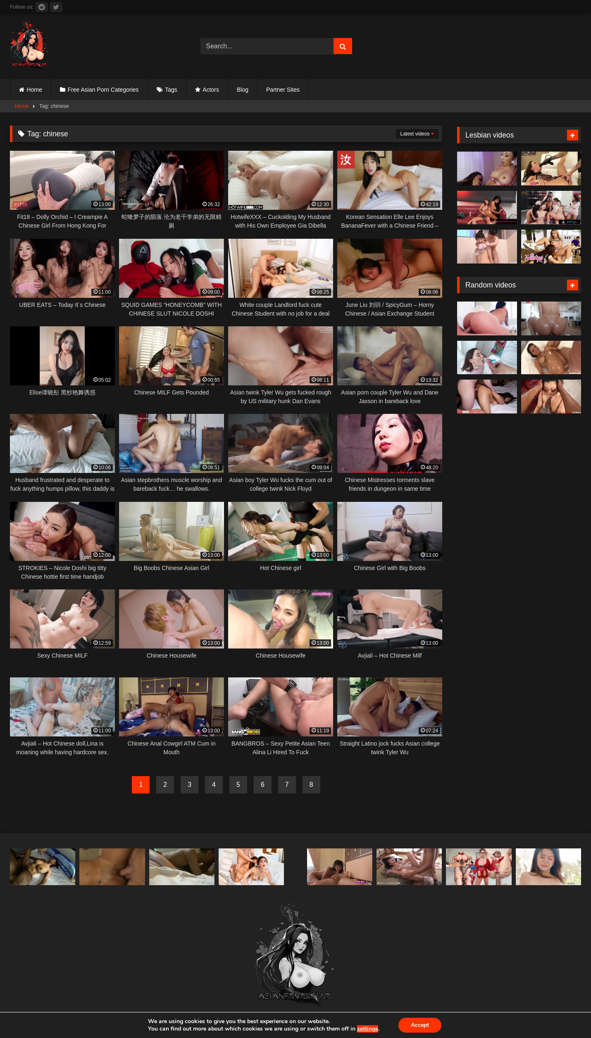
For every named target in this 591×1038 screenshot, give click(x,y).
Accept (420, 1025)
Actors (211, 89)
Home (34, 89)
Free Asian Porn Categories (103, 89)
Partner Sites (283, 89)
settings (367, 1029)
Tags (171, 89)
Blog (242, 89)
